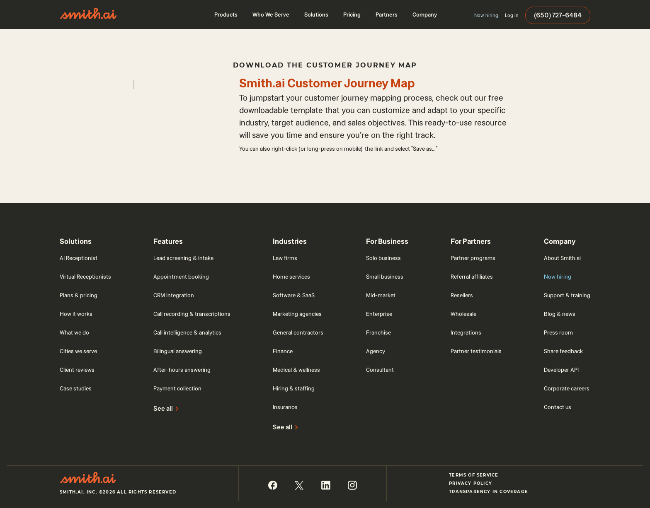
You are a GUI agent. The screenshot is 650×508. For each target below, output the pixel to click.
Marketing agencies (297, 314)
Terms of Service (473, 475)
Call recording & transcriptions (191, 314)
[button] (226, 14)
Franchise (378, 332)
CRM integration (173, 295)
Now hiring (557, 276)
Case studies (76, 388)
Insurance (285, 407)
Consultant (380, 369)
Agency (375, 351)
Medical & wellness (296, 369)
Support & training (567, 295)
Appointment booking (181, 276)
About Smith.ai (562, 258)
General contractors (298, 332)
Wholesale (463, 314)
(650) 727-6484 (558, 15)
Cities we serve (78, 351)
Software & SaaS (294, 295)
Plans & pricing (78, 295)
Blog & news (559, 314)
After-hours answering (182, 369)
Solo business (383, 258)
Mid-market (380, 295)
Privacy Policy (470, 483)
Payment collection (177, 388)
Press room (558, 332)
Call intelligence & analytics (187, 332)
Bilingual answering (177, 351)
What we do (74, 332)
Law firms (285, 258)
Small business (384, 276)
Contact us (557, 407)
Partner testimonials (476, 351)
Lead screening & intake (183, 258)
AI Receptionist (78, 258)
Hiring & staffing (294, 388)
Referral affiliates (472, 276)
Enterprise (379, 314)
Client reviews (77, 369)
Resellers (462, 295)
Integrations (466, 332)
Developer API (561, 369)
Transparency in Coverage (488, 491)
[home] (88, 14)
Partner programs (473, 258)
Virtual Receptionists (85, 276)
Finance (283, 351)
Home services (291, 276)
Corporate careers (566, 388)
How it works (76, 314)
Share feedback (563, 351)
